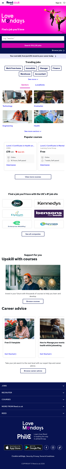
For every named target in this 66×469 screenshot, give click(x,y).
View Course (11, 165)
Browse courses (33, 301)
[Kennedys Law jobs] (49, 203)
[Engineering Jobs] (17, 116)
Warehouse (25, 74)
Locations (40, 84)
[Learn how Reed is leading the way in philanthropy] (25, 436)
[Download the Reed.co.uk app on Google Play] (33, 447)
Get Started (10, 354)
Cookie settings (18, 456)
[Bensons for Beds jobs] (49, 214)
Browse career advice (33, 371)
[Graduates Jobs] (49, 96)
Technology (7, 106)
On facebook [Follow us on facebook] (46, 447)
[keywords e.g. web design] (33, 38)
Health (37, 126)
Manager (44, 68)
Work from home (13, 68)
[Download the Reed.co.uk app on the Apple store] (13, 447)
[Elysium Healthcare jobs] (17, 214)
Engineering (8, 126)
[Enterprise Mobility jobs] (17, 224)
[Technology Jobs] (17, 96)
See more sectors (33, 131)
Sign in (58, 3)
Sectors (25, 84)
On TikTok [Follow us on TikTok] (59, 447)
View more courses (33, 177)
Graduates (38, 106)
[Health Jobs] (49, 116)
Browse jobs (58, 50)
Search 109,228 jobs (33, 45)
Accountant (40, 74)
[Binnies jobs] (49, 224)
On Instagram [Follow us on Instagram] (53, 447)
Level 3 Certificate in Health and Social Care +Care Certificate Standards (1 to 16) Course (20, 145)
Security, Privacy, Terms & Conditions (40, 456)
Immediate (30, 68)
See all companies (33, 234)
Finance (56, 68)
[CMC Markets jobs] (17, 203)
